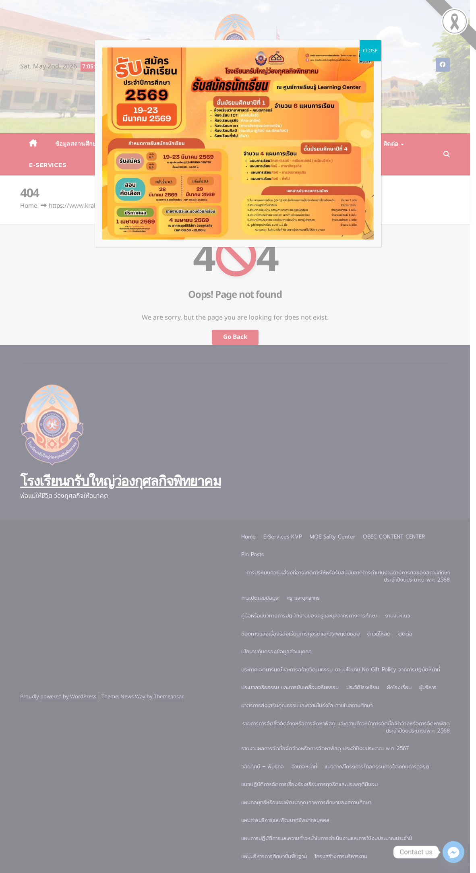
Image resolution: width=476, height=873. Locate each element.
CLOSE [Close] (370, 50)
